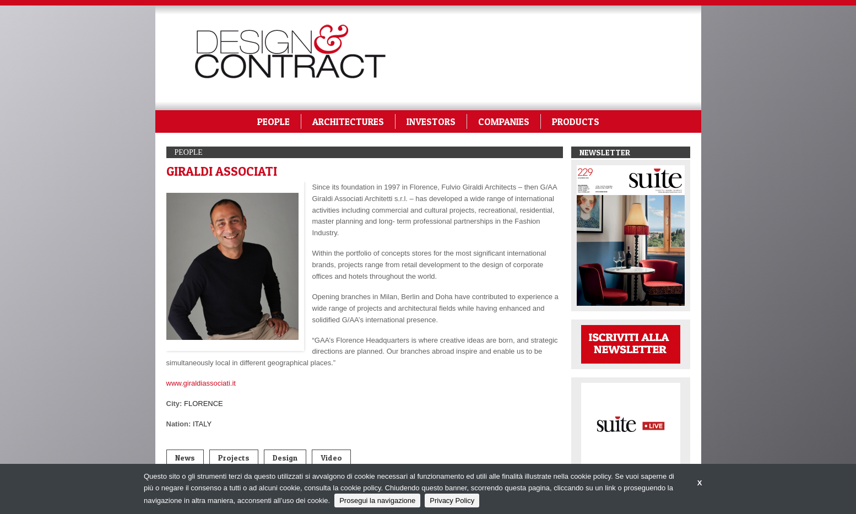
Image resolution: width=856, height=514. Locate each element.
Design (285, 457)
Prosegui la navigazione (377, 500)
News (185, 457)
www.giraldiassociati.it (201, 383)
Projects (234, 457)
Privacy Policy (452, 500)
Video (331, 457)
